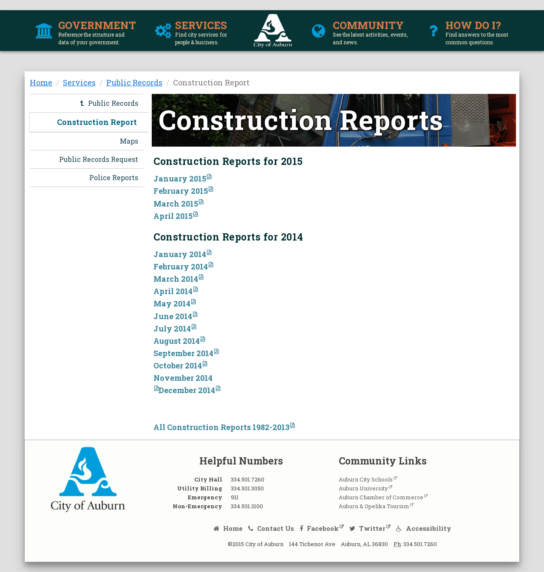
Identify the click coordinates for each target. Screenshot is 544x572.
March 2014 (175, 279)
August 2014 (176, 341)
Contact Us (271, 528)
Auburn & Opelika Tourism (374, 506)
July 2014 (172, 328)
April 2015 (173, 216)
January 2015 (179, 178)
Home (41, 82)
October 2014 (177, 365)
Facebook (319, 528)
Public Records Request (98, 159)
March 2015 (175, 203)
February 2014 (180, 266)
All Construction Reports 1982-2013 (221, 427)
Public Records (134, 82)
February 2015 (180, 191)
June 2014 (172, 316)
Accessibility (423, 528)
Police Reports (113, 177)
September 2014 (183, 353)
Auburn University (363, 488)
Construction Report (97, 122)
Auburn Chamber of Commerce (381, 497)
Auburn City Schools (366, 479)
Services (79, 82)
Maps (129, 140)
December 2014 (187, 390)
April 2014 (173, 291)
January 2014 (179, 254)
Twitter (367, 528)
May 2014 (171, 303)
